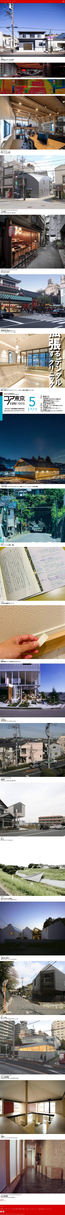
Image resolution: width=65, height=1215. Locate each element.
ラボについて (7, 1209)
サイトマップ (49, 1209)
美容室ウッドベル (3, 1200)
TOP (1, 1206)
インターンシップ (34, 1209)
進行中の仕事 (21, 1209)
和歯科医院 (2, 1199)
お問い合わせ (42, 1209)
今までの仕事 (14, 1209)
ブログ (26, 1209)
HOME (1, 1209)
